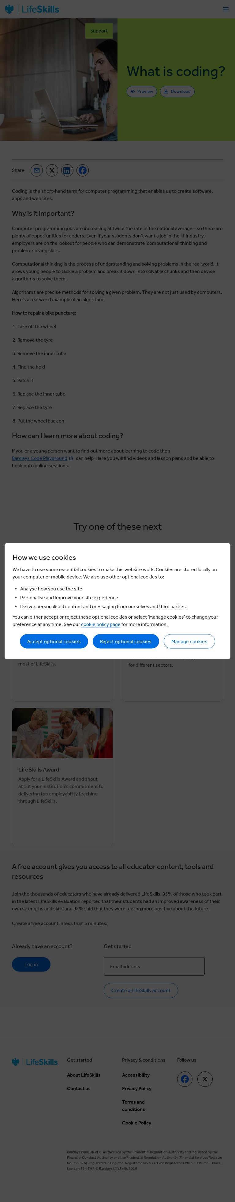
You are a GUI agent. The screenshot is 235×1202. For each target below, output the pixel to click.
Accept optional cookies (54, 641)
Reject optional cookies (126, 641)
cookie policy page (101, 624)
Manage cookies (189, 641)
